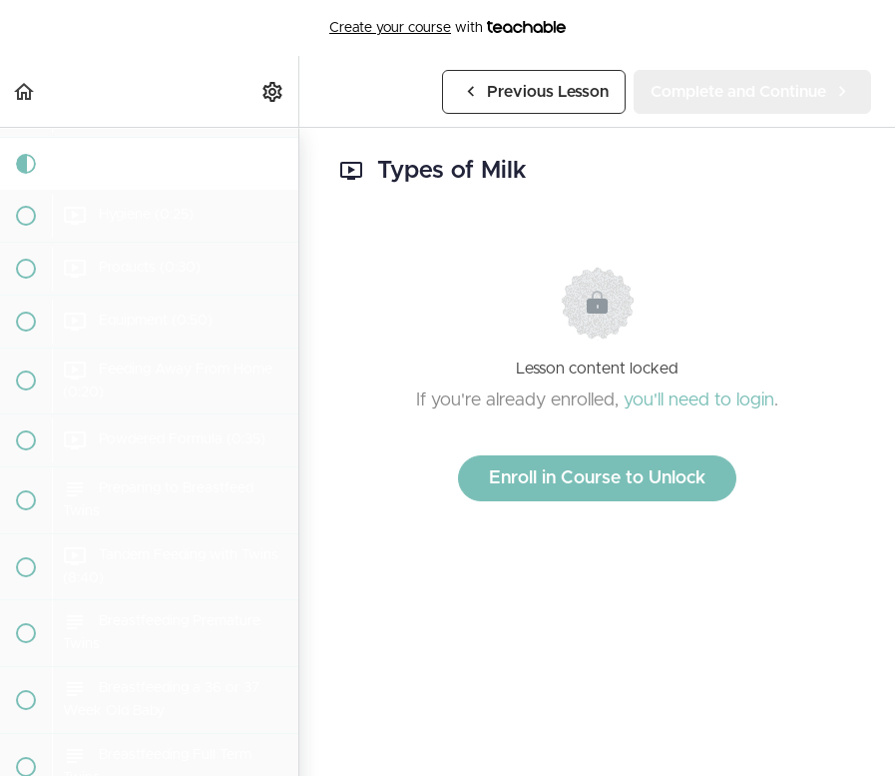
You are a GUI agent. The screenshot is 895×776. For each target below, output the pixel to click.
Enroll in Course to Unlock (597, 478)
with (447, 28)
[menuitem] (273, 91)
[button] (25, 91)
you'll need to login (699, 400)
